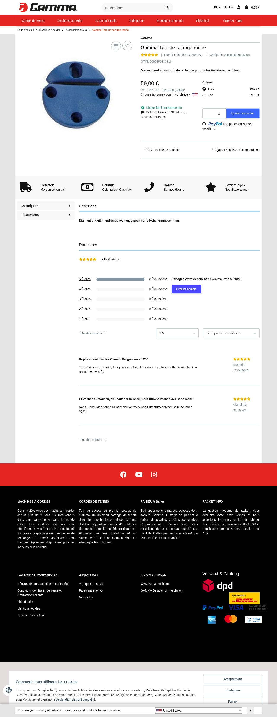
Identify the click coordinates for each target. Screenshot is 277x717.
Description (46, 206)
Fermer (233, 701)
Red (234, 95)
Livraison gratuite (173, 90)
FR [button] (217, 7)
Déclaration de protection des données (43, 584)
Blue (234, 88)
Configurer (233, 690)
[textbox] (198, 710)
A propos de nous (91, 584)
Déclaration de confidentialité (75, 699)
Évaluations (46, 215)
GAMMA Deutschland (155, 584)
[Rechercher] (131, 8)
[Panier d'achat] (252, 7)
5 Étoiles (85, 279)
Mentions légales (28, 608)
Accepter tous (232, 679)
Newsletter (86, 597)
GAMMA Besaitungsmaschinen (161, 590)
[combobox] (198, 710)
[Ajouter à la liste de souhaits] (127, 45)
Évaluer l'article (186, 289)
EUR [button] (228, 7)
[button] (238, 7)
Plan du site (25, 601)
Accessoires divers (237, 55)
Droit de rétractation (30, 615)
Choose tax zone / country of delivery (169, 94)
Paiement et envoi (91, 590)
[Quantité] (214, 113)
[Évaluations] (149, 55)
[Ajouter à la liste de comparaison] (116, 45)
